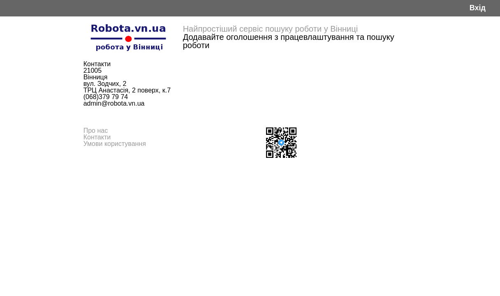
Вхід (478, 8)
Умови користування (114, 143)
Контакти (97, 137)
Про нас (95, 130)
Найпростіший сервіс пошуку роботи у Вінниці (270, 28)
